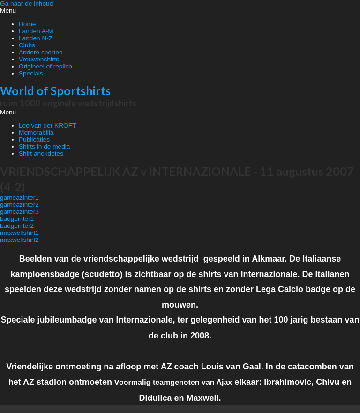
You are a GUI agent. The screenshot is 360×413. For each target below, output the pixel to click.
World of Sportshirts (55, 90)
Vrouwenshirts (39, 59)
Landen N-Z (35, 38)
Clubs (27, 45)
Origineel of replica (45, 66)
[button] (180, 10)
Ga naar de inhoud (26, 3)
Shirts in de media (44, 146)
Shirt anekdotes (41, 153)
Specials (31, 73)
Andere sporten (41, 52)
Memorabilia (36, 132)
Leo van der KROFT (47, 125)
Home (27, 24)
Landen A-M (36, 31)
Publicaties (34, 139)
